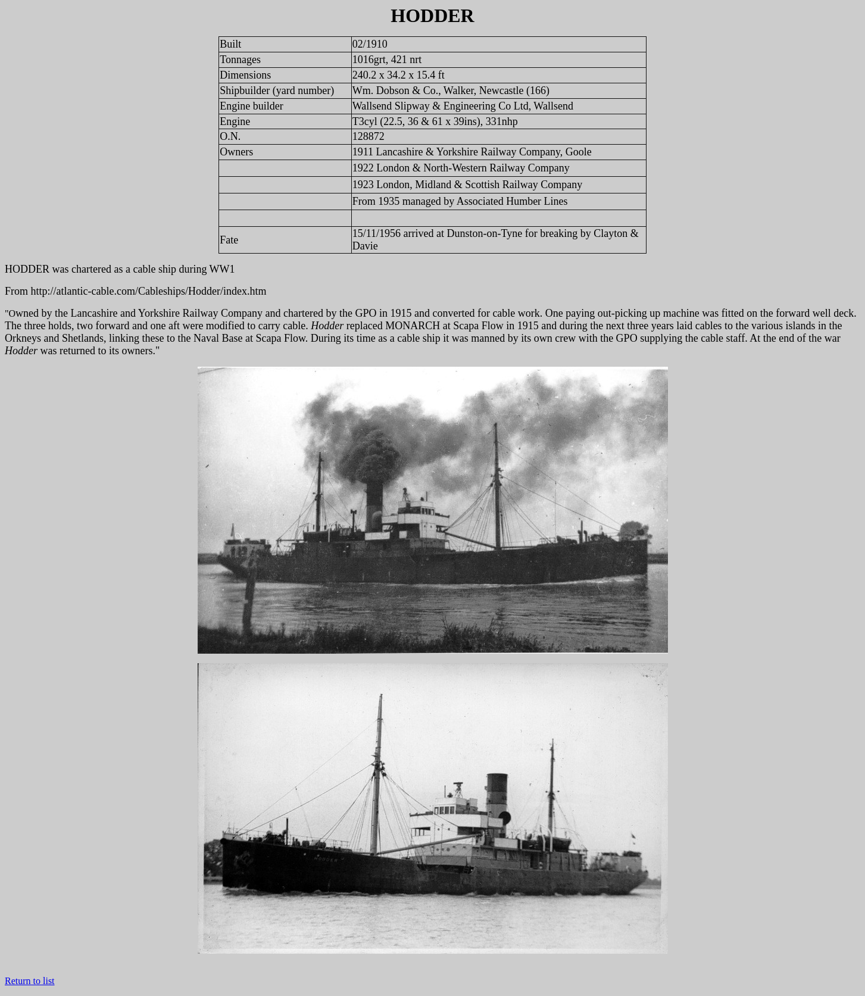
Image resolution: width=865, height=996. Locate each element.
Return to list (30, 981)
